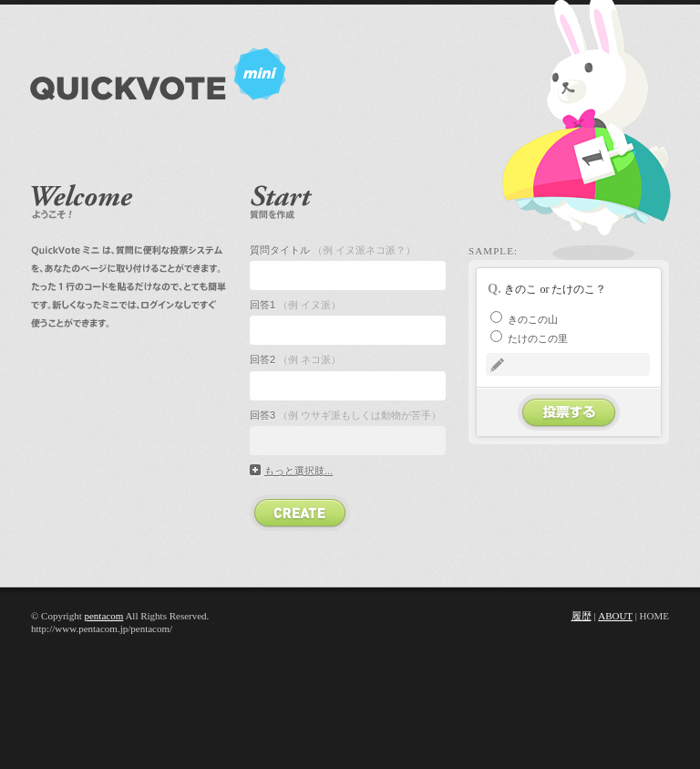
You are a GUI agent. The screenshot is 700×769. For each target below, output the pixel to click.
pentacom (103, 615)
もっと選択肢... (298, 470)
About (615, 615)
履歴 (581, 615)
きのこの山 (524, 319)
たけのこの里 (529, 338)
